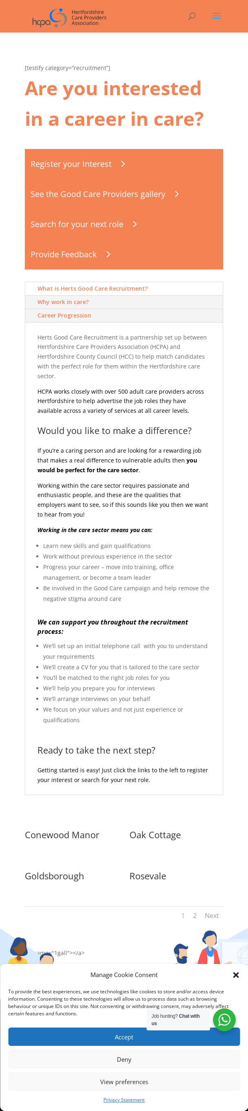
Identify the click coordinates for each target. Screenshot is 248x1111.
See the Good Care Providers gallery (98, 193)
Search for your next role (77, 224)
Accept (124, 1037)
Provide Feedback (64, 254)
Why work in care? (63, 302)
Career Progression (64, 315)
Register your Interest (71, 163)
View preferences (124, 1082)
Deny (124, 1059)
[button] (236, 975)
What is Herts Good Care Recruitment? (92, 288)
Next (212, 915)
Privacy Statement (124, 1099)
